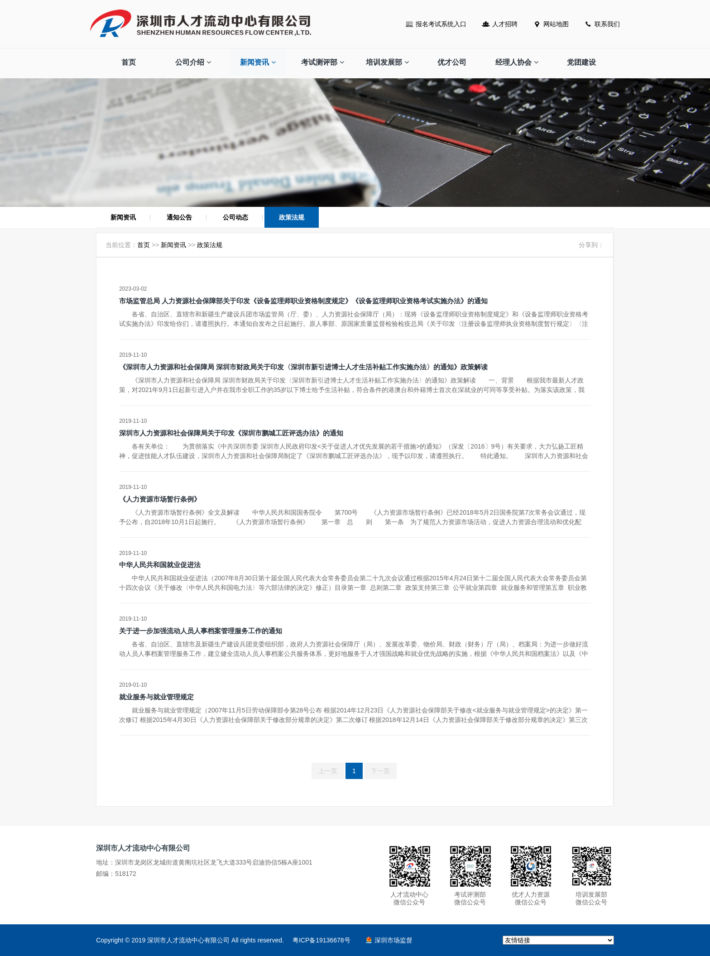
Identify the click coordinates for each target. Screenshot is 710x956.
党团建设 (581, 62)
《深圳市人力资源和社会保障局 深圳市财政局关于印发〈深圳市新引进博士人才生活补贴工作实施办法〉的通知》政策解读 (303, 367)
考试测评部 (322, 62)
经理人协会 (516, 62)
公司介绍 (193, 62)
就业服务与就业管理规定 (156, 697)
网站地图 (556, 24)
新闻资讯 (258, 62)
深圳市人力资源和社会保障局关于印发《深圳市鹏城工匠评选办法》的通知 (231, 433)
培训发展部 (387, 62)
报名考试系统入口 (441, 24)
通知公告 (179, 217)
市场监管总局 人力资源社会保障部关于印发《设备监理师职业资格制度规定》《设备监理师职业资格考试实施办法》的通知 (303, 301)
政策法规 (291, 217)
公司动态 (235, 217)
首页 (128, 62)
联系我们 (607, 24)
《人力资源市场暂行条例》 (160, 499)
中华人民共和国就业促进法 (160, 565)
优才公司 (451, 62)
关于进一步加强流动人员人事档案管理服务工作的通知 (200, 631)
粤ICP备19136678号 (321, 940)
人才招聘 (505, 24)
